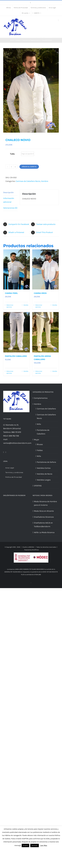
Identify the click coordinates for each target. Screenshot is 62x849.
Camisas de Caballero (46, 408)
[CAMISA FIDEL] (16, 269)
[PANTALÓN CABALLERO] (16, 332)
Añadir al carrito (29, 166)
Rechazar (35, 845)
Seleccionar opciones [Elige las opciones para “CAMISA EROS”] (38, 306)
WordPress (35, 550)
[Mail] (5, 452)
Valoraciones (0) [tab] (10, 208)
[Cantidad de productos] (11, 167)
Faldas (40, 450)
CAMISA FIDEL (11, 293)
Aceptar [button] (25, 845)
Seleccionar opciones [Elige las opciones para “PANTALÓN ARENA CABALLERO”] (38, 372)
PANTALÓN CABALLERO (16, 356)
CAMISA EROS (40, 293)
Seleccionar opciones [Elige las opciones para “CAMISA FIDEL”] (9, 306)
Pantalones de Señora (46, 462)
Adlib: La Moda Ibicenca (44, 532)
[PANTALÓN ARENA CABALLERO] (45, 332)
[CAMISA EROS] (45, 269)
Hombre (44, 181)
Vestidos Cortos (44, 468)
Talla (12, 154)
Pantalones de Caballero (43, 432)
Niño (39, 424)
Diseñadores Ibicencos (44, 517)
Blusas (40, 444)
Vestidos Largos (44, 480)
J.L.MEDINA (30, 547)
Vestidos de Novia (44, 474)
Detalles (26, 305)
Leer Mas (43, 845)
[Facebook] (3, 452)
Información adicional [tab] (8, 200)
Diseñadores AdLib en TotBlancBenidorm (43, 525)
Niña (39, 456)
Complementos (40, 398)
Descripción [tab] (8, 192)
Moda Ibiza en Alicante (44, 511)
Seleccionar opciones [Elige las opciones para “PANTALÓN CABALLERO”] (9, 372)
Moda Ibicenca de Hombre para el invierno (45, 503)
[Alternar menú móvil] (58, 20)
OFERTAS (38, 485)
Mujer (36, 439)
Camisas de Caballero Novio (28, 181)
